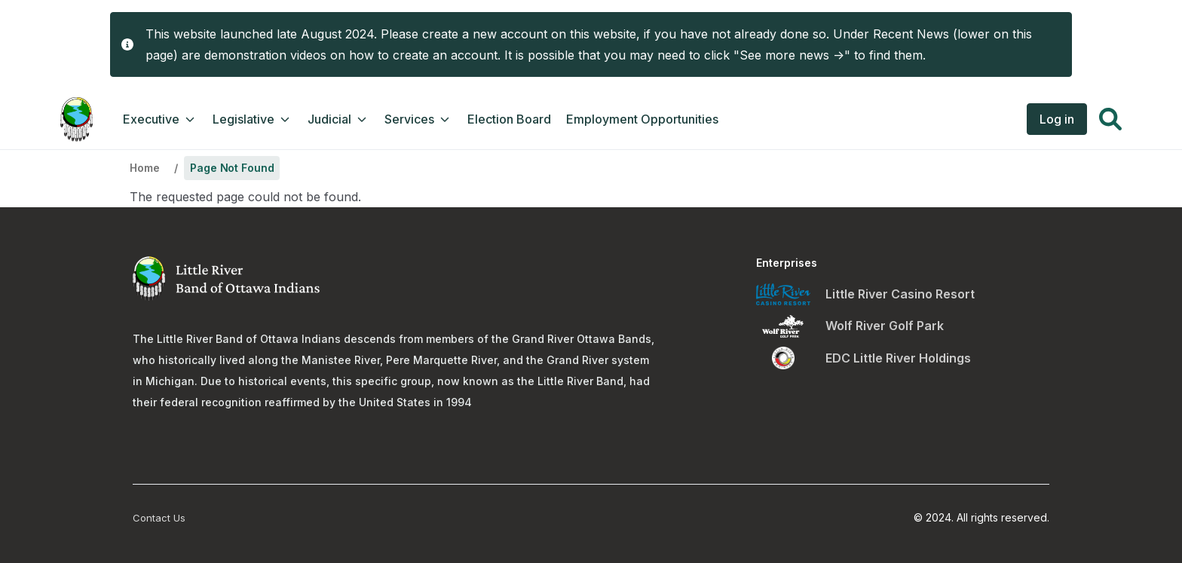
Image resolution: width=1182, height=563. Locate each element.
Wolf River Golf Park (884, 325)
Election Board (509, 119)
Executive (160, 119)
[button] (1110, 121)
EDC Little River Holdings (898, 358)
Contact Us (159, 518)
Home (144, 167)
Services (418, 119)
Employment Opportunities (642, 119)
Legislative (252, 119)
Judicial (338, 119)
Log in (1057, 119)
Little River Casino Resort (900, 293)
